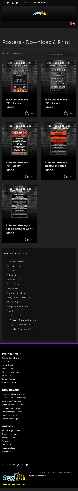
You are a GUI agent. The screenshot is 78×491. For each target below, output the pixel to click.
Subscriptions (13, 275)
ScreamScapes (13, 284)
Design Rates (16, 315)
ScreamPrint (12, 288)
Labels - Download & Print (22, 329)
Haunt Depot (7, 365)
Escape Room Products (17, 306)
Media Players (13, 266)
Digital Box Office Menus (12, 404)
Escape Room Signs (10, 418)
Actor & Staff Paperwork (12, 401)
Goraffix (10, 311)
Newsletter (6, 441)
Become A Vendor (9, 437)
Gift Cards (11, 270)
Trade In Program (9, 434)
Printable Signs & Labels (12, 411)
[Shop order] (61, 54)
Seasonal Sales (14, 279)
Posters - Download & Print (23, 320)
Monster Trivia (13, 302)
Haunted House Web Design (14, 397)
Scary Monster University (18, 297)
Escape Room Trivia (10, 358)
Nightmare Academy (16, 293)
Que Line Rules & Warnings (13, 394)
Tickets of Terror (9, 382)
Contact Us (6, 444)
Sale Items (6, 451)
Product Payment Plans (12, 430)
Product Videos (8, 448)
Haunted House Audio (11, 408)
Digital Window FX (9, 415)
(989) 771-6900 (39, 3)
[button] (27, 113)
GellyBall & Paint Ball (16, 261)
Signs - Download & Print (21, 324)
